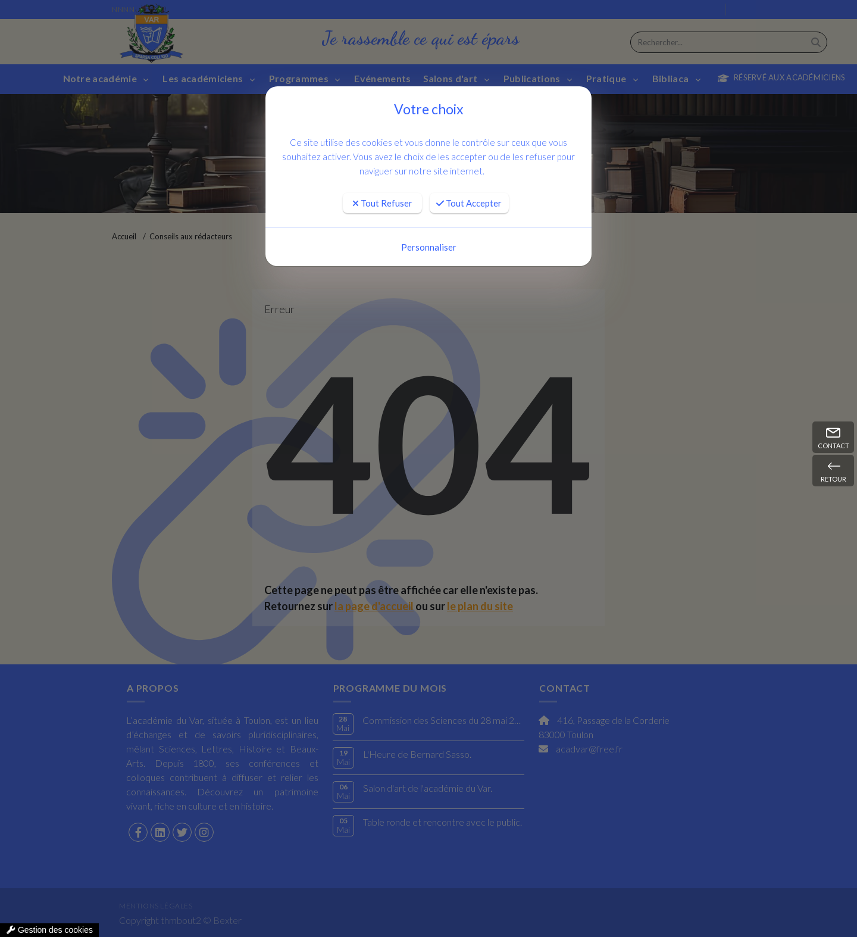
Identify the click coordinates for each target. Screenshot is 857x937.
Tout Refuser (382, 203)
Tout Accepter (469, 203)
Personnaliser (428, 247)
